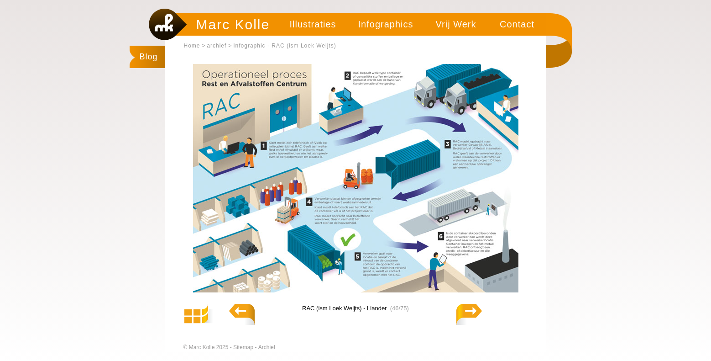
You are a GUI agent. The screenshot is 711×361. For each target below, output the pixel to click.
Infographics (385, 24)
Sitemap (244, 347)
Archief (266, 347)
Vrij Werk (456, 24)
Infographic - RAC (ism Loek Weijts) (284, 45)
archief (216, 45)
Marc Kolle (233, 24)
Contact (517, 24)
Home (192, 45)
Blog (149, 56)
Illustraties (312, 24)
